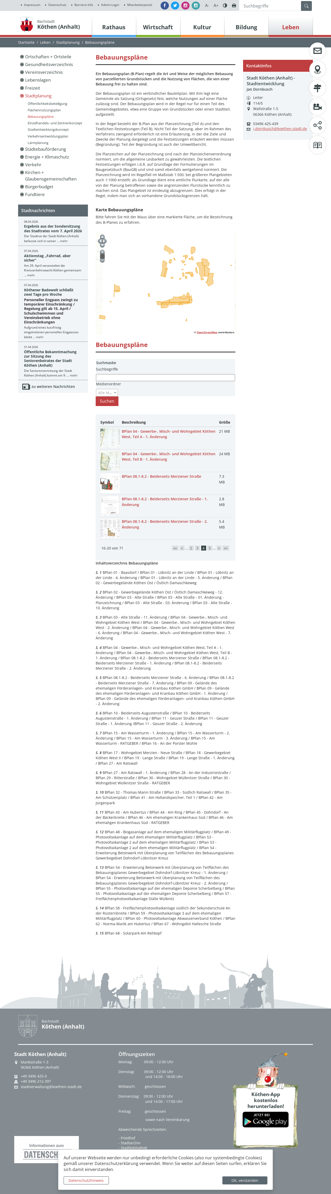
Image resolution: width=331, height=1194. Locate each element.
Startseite (26, 42)
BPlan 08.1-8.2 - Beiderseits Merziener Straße (161, 476)
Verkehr (33, 165)
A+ (216, 5)
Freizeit (32, 88)
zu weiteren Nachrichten (53, 386)
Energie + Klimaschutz (47, 157)
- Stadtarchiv (129, 1142)
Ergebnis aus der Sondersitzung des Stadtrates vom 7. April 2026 (53, 228)
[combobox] (107, 392)
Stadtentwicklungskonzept (48, 129)
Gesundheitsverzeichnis (49, 64)
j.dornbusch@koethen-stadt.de (280, 129)
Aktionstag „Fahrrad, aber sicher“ (47, 258)
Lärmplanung (38, 142)
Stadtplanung (68, 42)
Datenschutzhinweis (86, 1180)
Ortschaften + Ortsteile (48, 57)
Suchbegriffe (107, 369)
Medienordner (108, 383)
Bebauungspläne (41, 116)
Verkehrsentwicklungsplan (48, 136)
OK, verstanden (244, 1180)
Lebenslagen (38, 80)
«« (175, 548)
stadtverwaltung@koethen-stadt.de (51, 1087)
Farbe (225, 5)
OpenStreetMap (207, 332)
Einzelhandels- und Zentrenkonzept (55, 123)
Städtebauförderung (45, 149)
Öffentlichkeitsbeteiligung (47, 103)
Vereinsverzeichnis (44, 72)
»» (226, 548)
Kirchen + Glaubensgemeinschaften (51, 175)
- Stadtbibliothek (132, 1147)
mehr (64, 241)
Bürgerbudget (39, 187)
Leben (45, 42)
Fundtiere (35, 194)
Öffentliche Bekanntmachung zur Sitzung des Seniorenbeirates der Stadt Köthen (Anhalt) (50, 358)
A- (207, 5)
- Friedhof (126, 1137)
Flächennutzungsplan (44, 110)
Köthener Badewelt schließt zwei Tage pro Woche (48, 292)
